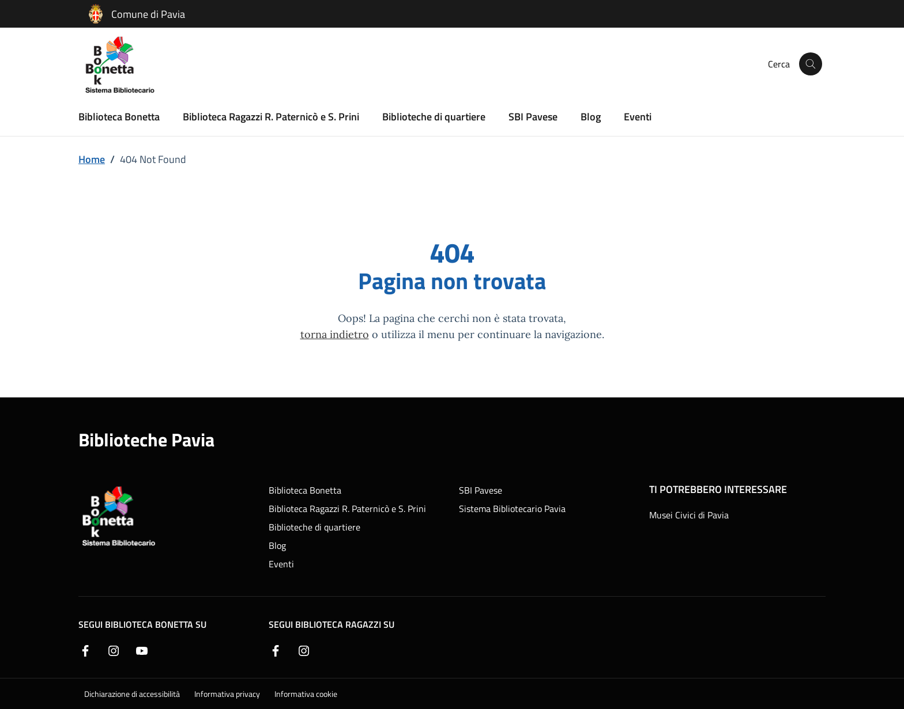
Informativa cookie (305, 693)
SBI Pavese (533, 116)
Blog (591, 116)
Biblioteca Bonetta (119, 116)
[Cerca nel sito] (810, 63)
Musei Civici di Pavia (689, 515)
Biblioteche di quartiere (433, 116)
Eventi (637, 116)
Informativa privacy (227, 693)
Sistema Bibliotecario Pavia (512, 508)
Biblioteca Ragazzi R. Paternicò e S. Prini (271, 116)
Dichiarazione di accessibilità (132, 693)
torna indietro (334, 334)
